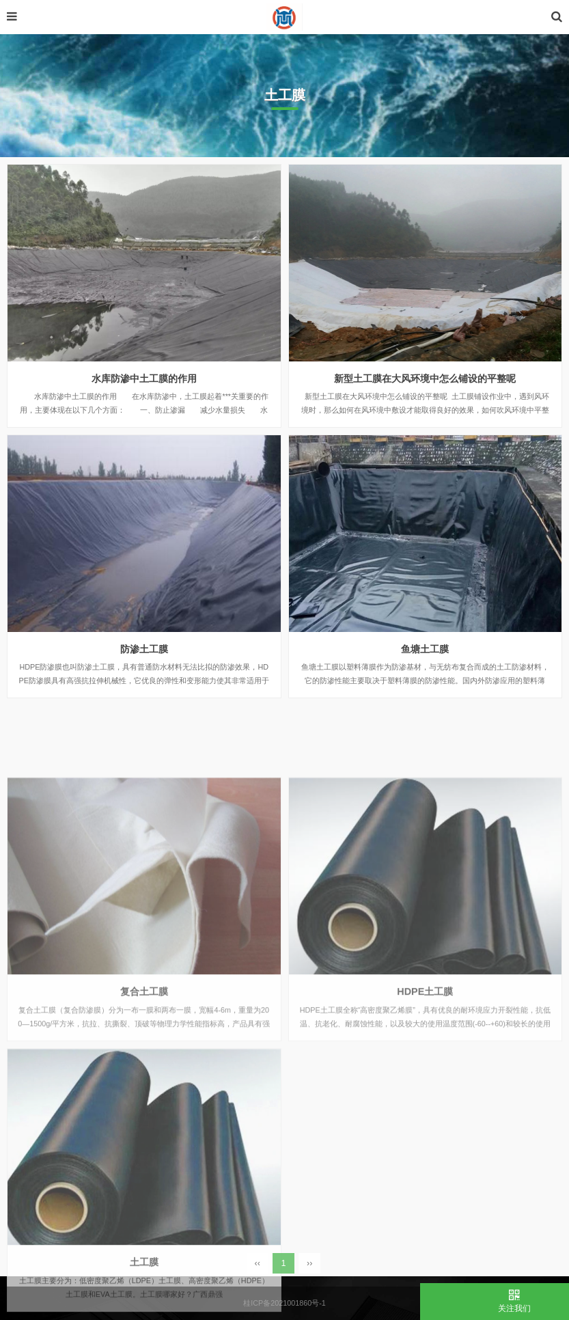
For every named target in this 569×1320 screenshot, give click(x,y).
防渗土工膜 (144, 649)
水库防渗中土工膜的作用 (144, 378)
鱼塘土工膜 (425, 649)
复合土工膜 (144, 1056)
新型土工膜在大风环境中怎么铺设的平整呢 (425, 378)
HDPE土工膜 (425, 1056)
